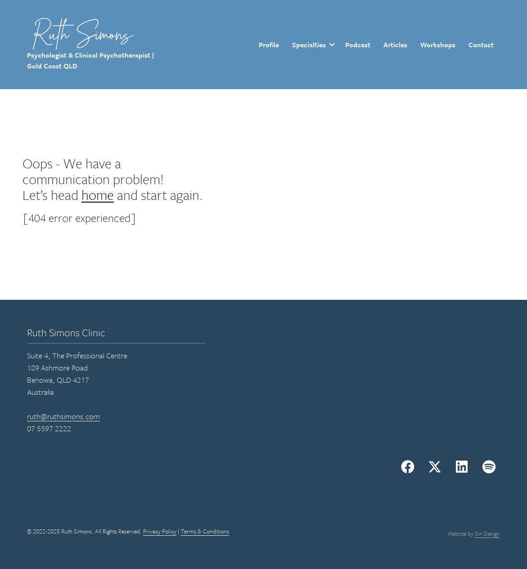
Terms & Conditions (205, 531)
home (97, 194)
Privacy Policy (159, 531)
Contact (481, 45)
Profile (269, 45)
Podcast (357, 45)
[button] (407, 467)
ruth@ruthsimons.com (63, 416)
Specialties (309, 45)
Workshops (437, 45)
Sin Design (487, 533)
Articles (395, 45)
